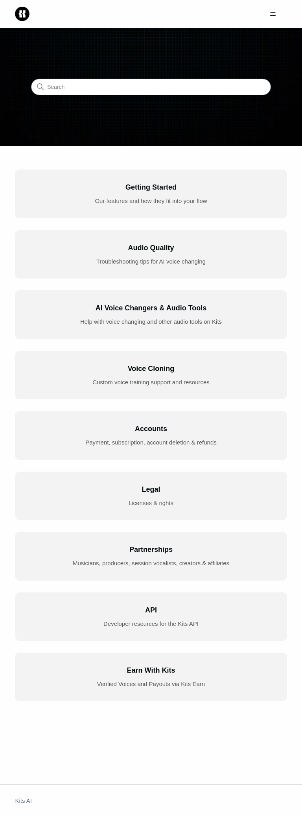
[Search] (151, 87)
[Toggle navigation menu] (273, 14)
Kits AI (23, 800)
